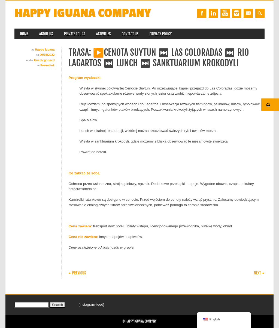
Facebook (201, 13)
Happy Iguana (44, 49)
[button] (270, 104)
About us (46, 34)
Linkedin (213, 13)
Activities (103, 34)
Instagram (236, 13)
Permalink (47, 65)
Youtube (225, 13)
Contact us (130, 34)
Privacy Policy (160, 34)
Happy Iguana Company (82, 13)
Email (248, 13)
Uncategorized (44, 60)
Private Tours (74, 34)
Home (24, 34)
